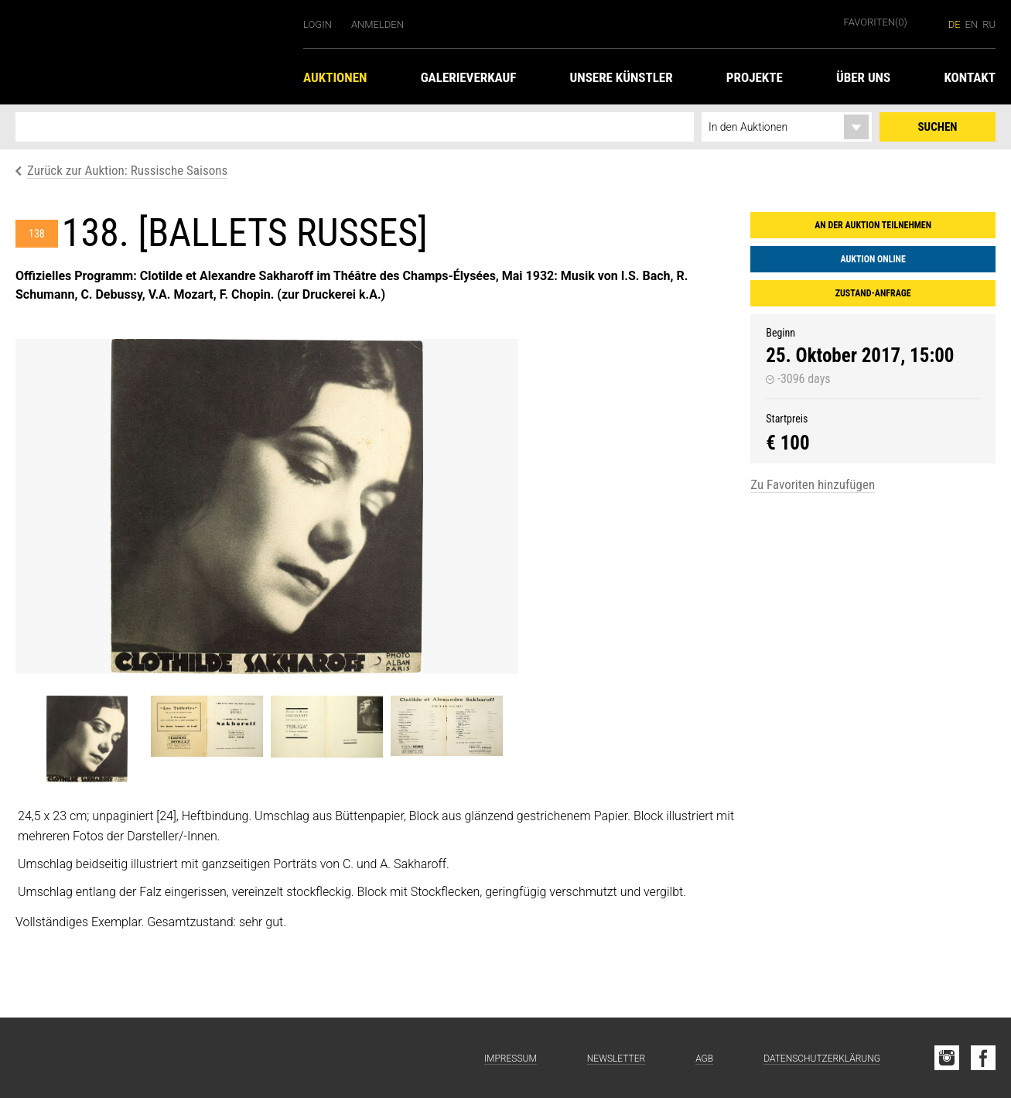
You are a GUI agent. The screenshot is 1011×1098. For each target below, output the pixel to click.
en (972, 24)
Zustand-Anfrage (873, 293)
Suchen (938, 127)
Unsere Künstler (621, 77)
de (954, 24)
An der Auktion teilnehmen (873, 225)
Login (317, 24)
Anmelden (377, 24)
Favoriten (875, 22)
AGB (704, 1058)
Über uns (863, 77)
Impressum (510, 1058)
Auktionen (335, 77)
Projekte (754, 77)
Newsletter (616, 1058)
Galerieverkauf (469, 77)
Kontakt (970, 77)
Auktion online (872, 259)
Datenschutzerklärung (821, 1058)
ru (989, 24)
